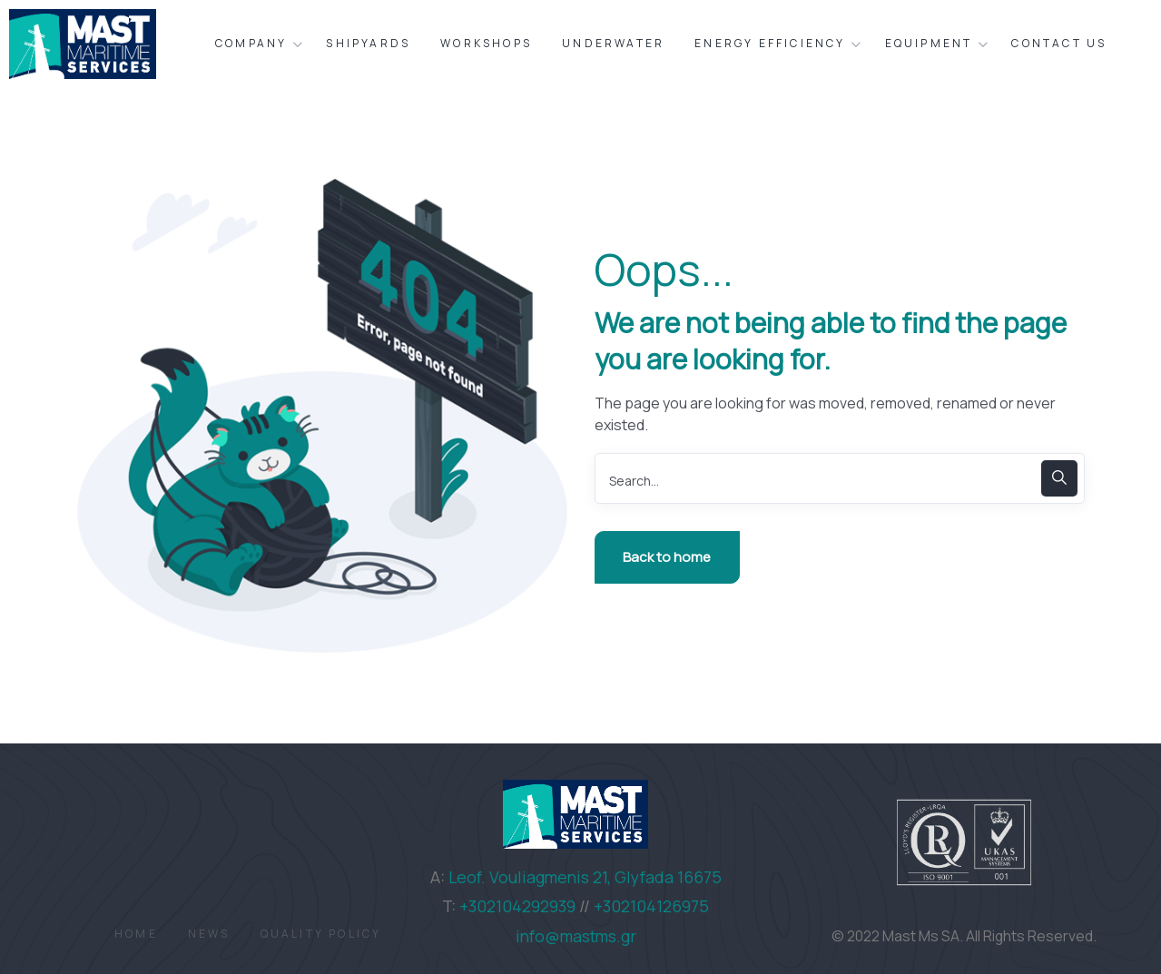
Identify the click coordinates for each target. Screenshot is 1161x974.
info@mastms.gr (576, 936)
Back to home (667, 556)
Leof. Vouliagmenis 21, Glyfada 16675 (585, 877)
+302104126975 (651, 906)
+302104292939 (517, 906)
